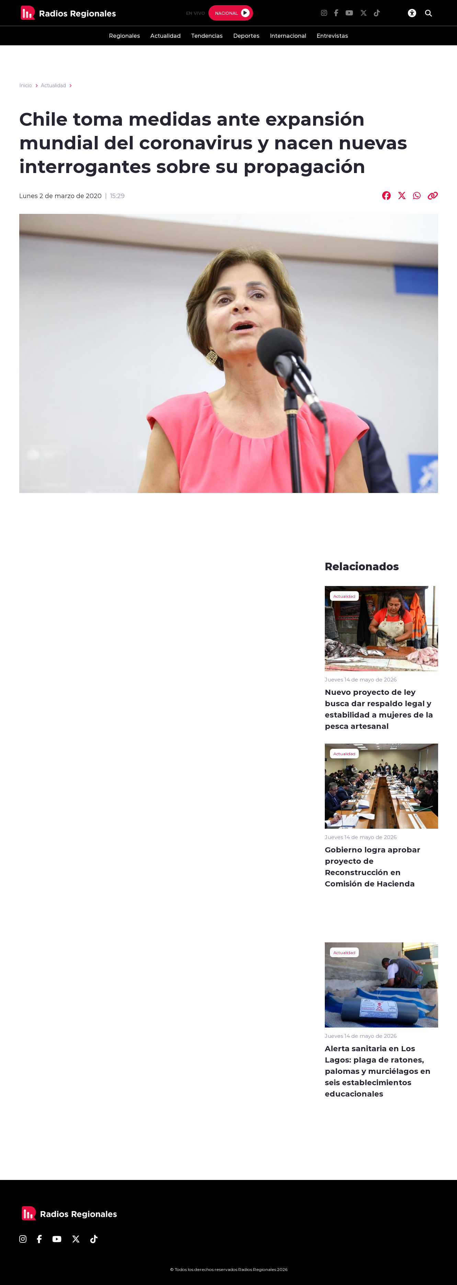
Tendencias (207, 35)
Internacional (288, 35)
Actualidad (165, 35)
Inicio (25, 85)
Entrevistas (332, 35)
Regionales (124, 35)
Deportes (246, 35)
